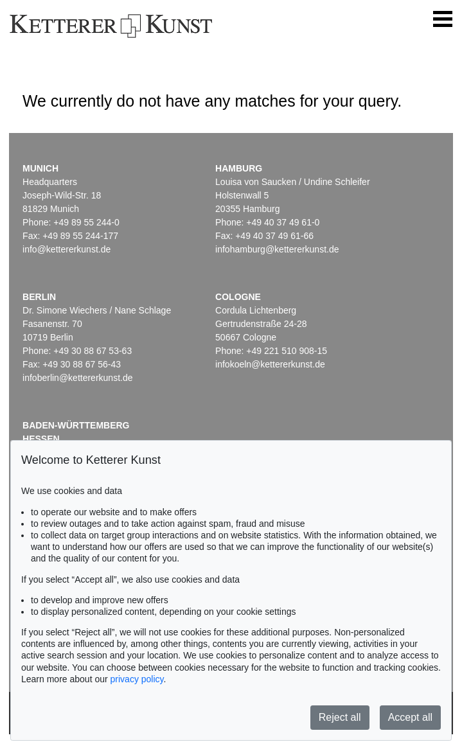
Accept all (410, 717)
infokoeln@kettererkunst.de (270, 364)
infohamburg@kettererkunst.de (277, 249)
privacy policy (137, 679)
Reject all (340, 717)
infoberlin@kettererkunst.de (77, 378)
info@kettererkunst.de (66, 249)
